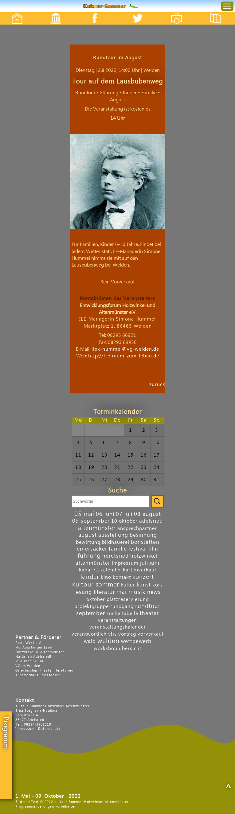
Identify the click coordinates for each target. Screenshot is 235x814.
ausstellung (113, 535)
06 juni (105, 514)
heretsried (115, 556)
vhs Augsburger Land (33, 647)
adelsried (151, 521)
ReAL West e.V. (28, 642)
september (90, 613)
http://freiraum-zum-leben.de (123, 356)
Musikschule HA (29, 661)
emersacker (92, 548)
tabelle (130, 613)
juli (144, 563)
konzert (143, 577)
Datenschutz (49, 728)
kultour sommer (95, 585)
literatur (104, 592)
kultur (128, 585)
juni (154, 563)
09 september (91, 520)
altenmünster (97, 528)
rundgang (122, 606)
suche (113, 613)
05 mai (84, 514)
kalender (110, 570)
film (153, 549)
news (154, 592)
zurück (157, 384)
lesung (83, 592)
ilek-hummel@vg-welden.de (125, 349)
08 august (147, 514)
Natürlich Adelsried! (33, 656)
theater (149, 613)
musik (137, 592)
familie (118, 548)
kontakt (122, 577)
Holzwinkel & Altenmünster (39, 652)
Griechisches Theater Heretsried (44, 670)
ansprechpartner (137, 528)
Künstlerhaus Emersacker (37, 675)
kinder (90, 577)
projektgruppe (91, 606)
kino (106, 577)
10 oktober (124, 521)
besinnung (143, 535)
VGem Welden (27, 665)
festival (137, 549)
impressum (125, 563)
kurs (157, 585)
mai (121, 592)
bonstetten (145, 542)
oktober (95, 599)
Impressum (24, 728)
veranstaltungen (117, 620)
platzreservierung (128, 599)
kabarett (89, 570)
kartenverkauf (139, 570)
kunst (144, 585)
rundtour (148, 606)
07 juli (124, 514)
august (87, 535)
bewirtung (88, 542)
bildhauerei (115, 542)
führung (89, 555)
